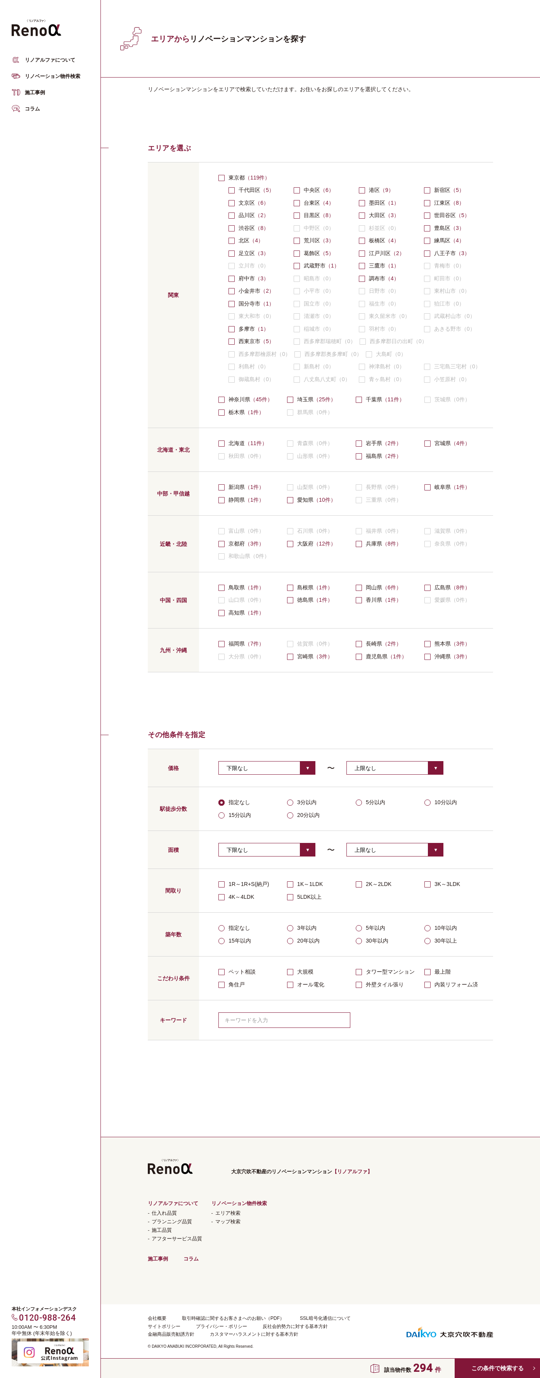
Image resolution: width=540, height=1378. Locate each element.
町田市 (444, 278)
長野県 (379, 487)
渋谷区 (247, 228)
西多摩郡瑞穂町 (325, 341)
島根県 (305, 587)
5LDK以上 (304, 897)
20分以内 (303, 815)
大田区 (377, 215)
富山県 (241, 531)
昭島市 (314, 278)
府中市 (247, 278)
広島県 (442, 587)
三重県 (379, 500)
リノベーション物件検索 (52, 76)
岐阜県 (442, 487)
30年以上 (440, 941)
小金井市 (249, 291)
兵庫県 (374, 543)
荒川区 (312, 240)
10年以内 (440, 928)
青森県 (310, 443)
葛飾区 (312, 253)
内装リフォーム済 (451, 984)
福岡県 (236, 644)
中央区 (312, 190)
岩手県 (374, 443)
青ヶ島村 (382, 379)
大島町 (386, 354)
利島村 (248, 366)
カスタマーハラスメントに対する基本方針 (254, 1334)
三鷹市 (377, 265)
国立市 (314, 303)
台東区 (312, 203)
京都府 (236, 543)
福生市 (379, 303)
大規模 (300, 972)
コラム (32, 109)
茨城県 (447, 399)
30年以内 (372, 941)
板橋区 (377, 240)
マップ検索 (228, 1221)
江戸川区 (380, 253)
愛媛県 (447, 600)
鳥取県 (236, 587)
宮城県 (442, 443)
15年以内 (234, 941)
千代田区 (249, 190)
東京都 (236, 177)
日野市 (379, 291)
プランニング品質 (172, 1221)
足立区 (247, 253)
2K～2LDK (373, 884)
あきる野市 (449, 329)
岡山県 (374, 587)
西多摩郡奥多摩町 (328, 354)
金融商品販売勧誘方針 (171, 1334)
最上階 (437, 972)
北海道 (236, 443)
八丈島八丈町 (322, 379)
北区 (244, 240)
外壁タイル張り (380, 984)
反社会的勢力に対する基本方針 (295, 1326)
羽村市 (379, 329)
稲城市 (314, 329)
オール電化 (305, 984)
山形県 (310, 456)
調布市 (377, 278)
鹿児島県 (377, 656)
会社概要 (157, 1318)
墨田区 (377, 203)
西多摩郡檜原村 (259, 354)
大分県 (241, 656)
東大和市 (251, 316)
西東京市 (249, 341)
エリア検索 (228, 1213)
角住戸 (231, 984)
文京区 (247, 203)
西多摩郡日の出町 (393, 341)
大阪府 (305, 543)
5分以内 (370, 802)
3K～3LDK (442, 884)
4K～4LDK (236, 897)
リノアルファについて (50, 60)
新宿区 (442, 190)
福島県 (374, 456)
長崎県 (374, 644)
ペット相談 (237, 972)
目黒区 (312, 215)
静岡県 (236, 500)
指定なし (234, 802)
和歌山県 (244, 556)
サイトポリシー (164, 1326)
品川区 (247, 215)
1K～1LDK (305, 884)
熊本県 (442, 644)
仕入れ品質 (164, 1213)
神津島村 (382, 366)
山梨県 (310, 487)
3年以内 (302, 928)
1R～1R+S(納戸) (243, 884)
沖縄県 (442, 656)
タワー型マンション (385, 972)
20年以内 (303, 941)
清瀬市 (314, 316)
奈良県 (447, 543)
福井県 (379, 531)
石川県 (310, 531)
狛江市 (444, 303)
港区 (374, 190)
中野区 (314, 228)
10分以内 (440, 802)
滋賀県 (447, 531)
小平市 (314, 291)
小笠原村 (447, 379)
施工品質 (162, 1230)
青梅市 (444, 265)
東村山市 (447, 291)
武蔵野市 (314, 265)
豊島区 (442, 228)
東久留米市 (384, 316)
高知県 (236, 613)
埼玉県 (305, 399)
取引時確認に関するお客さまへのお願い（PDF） (233, 1318)
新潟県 (236, 487)
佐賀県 (310, 644)
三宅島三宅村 (452, 366)
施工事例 (35, 92)
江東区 (442, 203)
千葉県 (374, 399)
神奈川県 (239, 399)
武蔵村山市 (449, 316)
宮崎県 (305, 656)
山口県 (241, 600)
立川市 (248, 265)
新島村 (314, 366)
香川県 (374, 600)
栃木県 (236, 412)
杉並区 (379, 228)
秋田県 (241, 456)
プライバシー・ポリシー (221, 1326)
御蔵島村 (251, 379)
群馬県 (310, 412)
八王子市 (445, 253)
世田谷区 (445, 215)
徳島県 (305, 600)
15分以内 (234, 815)
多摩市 (247, 329)
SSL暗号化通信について (325, 1318)
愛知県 (305, 500)
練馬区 (442, 240)
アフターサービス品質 (177, 1239)
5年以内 (370, 928)
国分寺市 (249, 303)
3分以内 (302, 802)
